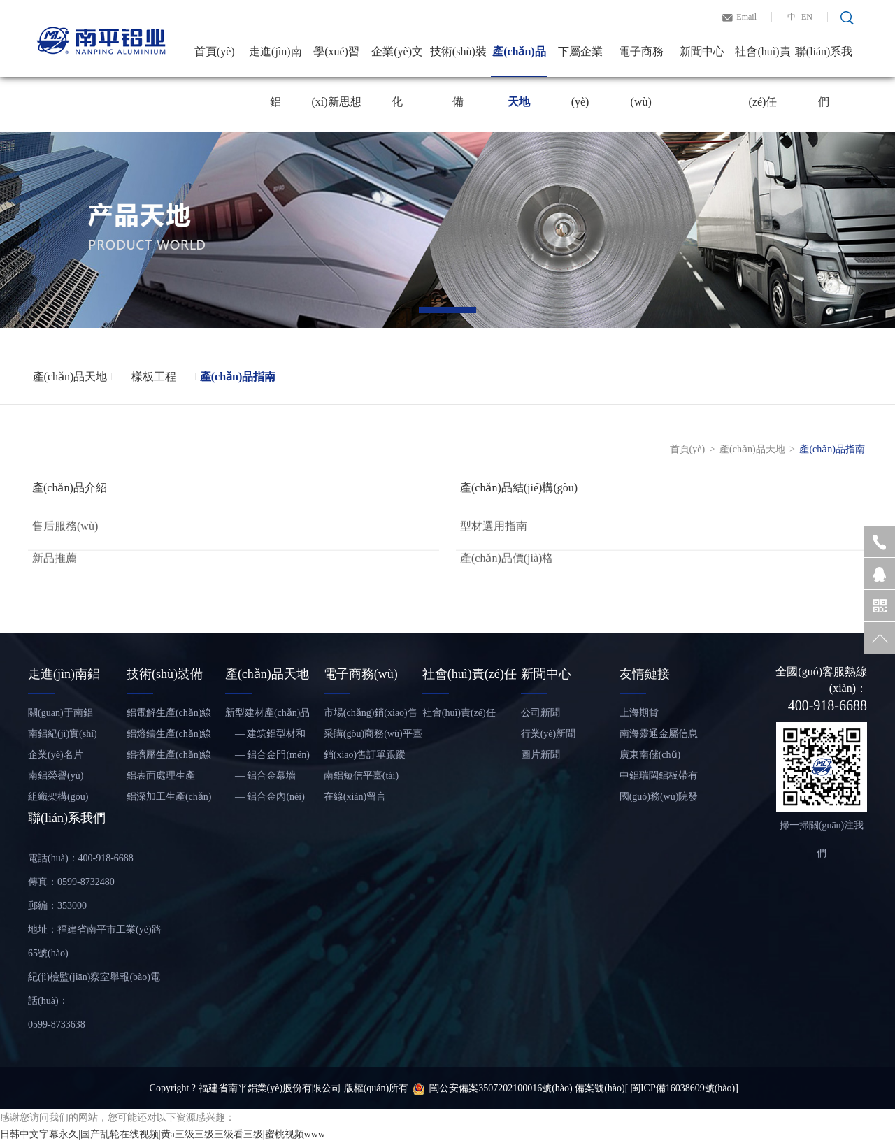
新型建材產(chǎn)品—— (267, 715)
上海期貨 (639, 712)
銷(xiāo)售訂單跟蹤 (365, 754)
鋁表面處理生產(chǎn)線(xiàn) (161, 778)
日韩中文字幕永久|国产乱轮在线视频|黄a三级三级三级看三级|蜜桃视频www (162, 1134)
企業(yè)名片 (55, 754)
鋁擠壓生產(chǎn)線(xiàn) (169, 757)
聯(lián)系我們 (824, 61)
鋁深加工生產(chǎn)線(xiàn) (169, 799)
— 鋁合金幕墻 (260, 775)
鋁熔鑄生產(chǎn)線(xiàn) (169, 736)
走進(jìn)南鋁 (275, 61)
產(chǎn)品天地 (519, 61)
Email (746, 17)
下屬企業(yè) (580, 61)
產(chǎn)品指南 (238, 376)
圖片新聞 (540, 754)
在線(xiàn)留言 (355, 796)
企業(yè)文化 (397, 61)
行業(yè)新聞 (548, 733)
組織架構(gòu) (58, 796)
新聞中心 (702, 51)
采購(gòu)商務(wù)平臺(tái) (373, 736)
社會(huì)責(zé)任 (762, 61)
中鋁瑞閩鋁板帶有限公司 (659, 778)
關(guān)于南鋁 (60, 712)
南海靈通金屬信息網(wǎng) (659, 736)
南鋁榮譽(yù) (55, 775)
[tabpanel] (447, 230)
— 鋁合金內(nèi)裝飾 (265, 799)
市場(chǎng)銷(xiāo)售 (370, 712)
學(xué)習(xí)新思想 (336, 61)
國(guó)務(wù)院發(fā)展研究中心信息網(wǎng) (661, 799)
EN (806, 17)
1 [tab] (447, 310)
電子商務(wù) (641, 61)
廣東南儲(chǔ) (650, 754)
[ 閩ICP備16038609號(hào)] (681, 1088)
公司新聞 (540, 712)
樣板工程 (153, 376)
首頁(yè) (214, 51)
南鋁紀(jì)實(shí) (62, 733)
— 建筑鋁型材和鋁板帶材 (265, 736)
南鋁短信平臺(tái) (361, 775)
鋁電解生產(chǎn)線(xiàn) (169, 715)
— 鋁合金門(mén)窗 (267, 757)
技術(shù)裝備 (458, 61)
